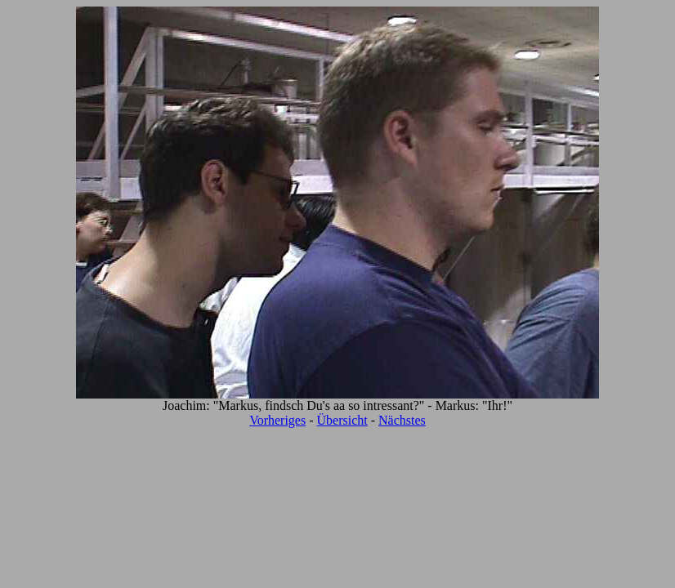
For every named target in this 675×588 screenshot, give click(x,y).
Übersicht (342, 420)
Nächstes (402, 420)
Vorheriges (277, 420)
